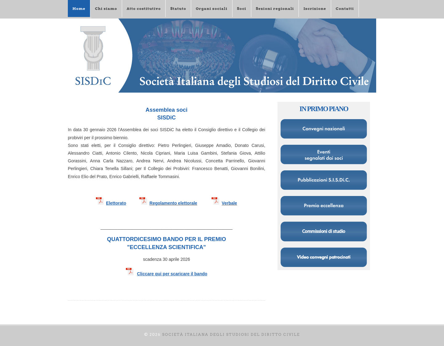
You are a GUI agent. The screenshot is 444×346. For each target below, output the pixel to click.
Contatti (345, 8)
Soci (241, 8)
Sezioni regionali (275, 8)
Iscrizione (314, 8)
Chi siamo (106, 8)
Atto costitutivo (144, 8)
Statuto (178, 8)
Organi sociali (212, 8)
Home (78, 8)
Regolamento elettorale (173, 203)
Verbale (229, 203)
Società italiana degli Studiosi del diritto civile (231, 334)
